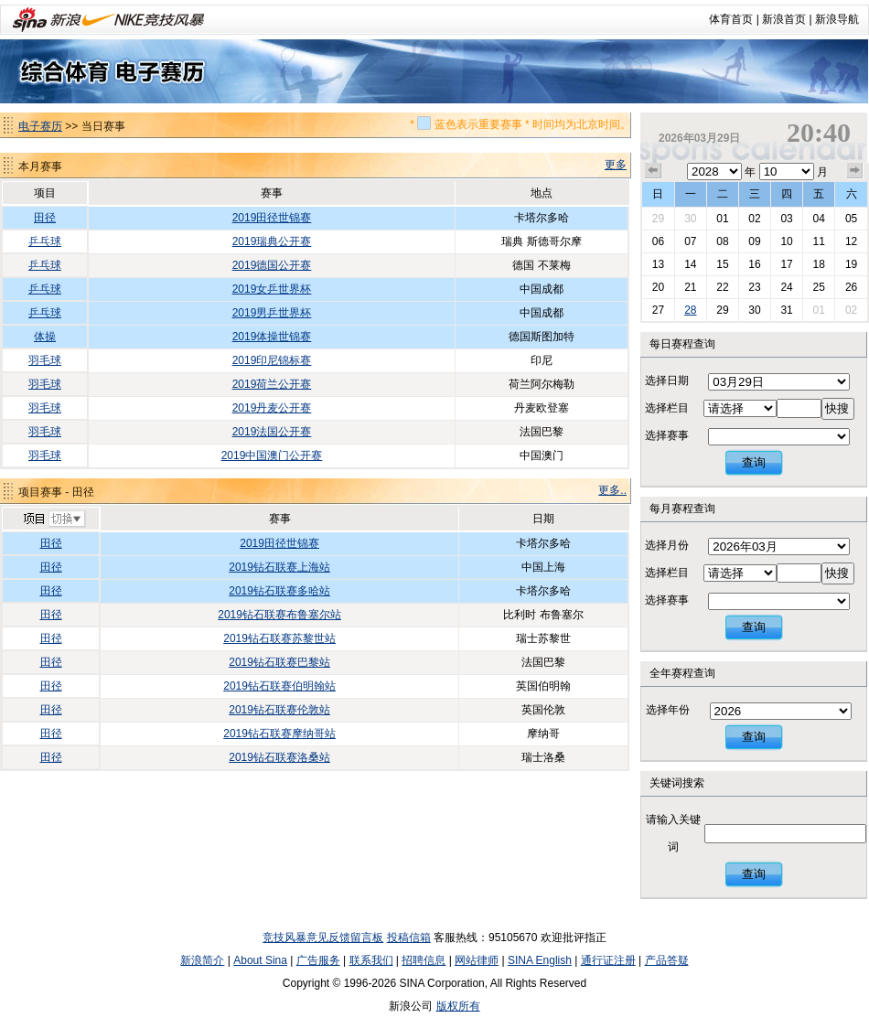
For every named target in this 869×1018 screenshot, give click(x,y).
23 (754, 287)
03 (786, 218)
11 (818, 241)
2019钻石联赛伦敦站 (279, 709)
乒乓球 (44, 241)
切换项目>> (53, 519)
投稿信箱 (409, 937)
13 (658, 264)
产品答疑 (667, 960)
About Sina (260, 960)
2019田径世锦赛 (272, 217)
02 (754, 218)
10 (786, 241)
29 (658, 218)
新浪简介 (202, 960)
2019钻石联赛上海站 (279, 567)
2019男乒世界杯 (272, 312)
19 (851, 264)
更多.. (612, 490)
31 (786, 310)
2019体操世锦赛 (272, 336)
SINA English (540, 960)
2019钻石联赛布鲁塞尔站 (279, 614)
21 (690, 287)
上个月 (653, 171)
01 (722, 218)
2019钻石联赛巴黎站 (279, 662)
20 (658, 287)
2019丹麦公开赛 (272, 408)
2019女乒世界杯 (272, 289)
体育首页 (731, 19)
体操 (45, 336)
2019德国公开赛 (272, 265)
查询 (754, 462)
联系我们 (371, 960)
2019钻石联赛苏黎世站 (279, 638)
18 (818, 264)
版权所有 (458, 1006)
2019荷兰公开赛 (272, 384)
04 (818, 218)
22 (722, 287)
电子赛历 (40, 126)
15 (722, 264)
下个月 (855, 171)
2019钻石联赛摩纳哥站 (279, 733)
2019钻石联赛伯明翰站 (279, 686)
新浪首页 (784, 19)
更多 (616, 164)
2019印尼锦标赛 (272, 360)
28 (690, 310)
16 (754, 264)
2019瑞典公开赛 (272, 241)
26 (851, 287)
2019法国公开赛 (272, 431)
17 (786, 264)
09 (754, 241)
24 (786, 287)
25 (818, 287)
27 (658, 310)
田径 (45, 217)
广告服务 (318, 960)
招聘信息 (423, 960)
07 (690, 241)
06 (658, 241)
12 (851, 241)
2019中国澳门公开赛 (272, 455)
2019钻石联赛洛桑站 (279, 757)
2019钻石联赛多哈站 (279, 590)
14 (690, 264)
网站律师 (477, 960)
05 (851, 218)
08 (722, 241)
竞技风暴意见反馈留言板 (323, 937)
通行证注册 (608, 960)
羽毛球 (44, 360)
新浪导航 (837, 19)
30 (690, 218)
